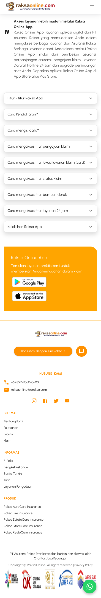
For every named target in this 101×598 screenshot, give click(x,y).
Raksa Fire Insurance (18, 513)
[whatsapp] (89, 586)
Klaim (7, 441)
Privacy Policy (83, 565)
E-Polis (8, 461)
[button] (50, 98)
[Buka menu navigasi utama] (91, 6)
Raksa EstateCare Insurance (24, 520)
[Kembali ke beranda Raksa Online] (30, 7)
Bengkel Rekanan (16, 467)
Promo (8, 434)
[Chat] (81, 351)
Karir (7, 480)
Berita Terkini (13, 474)
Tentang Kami (13, 421)
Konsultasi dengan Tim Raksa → (43, 351)
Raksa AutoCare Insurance (22, 507)
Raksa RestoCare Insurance (23, 532)
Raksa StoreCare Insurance (23, 526)
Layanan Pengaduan (18, 487)
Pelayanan (11, 428)
